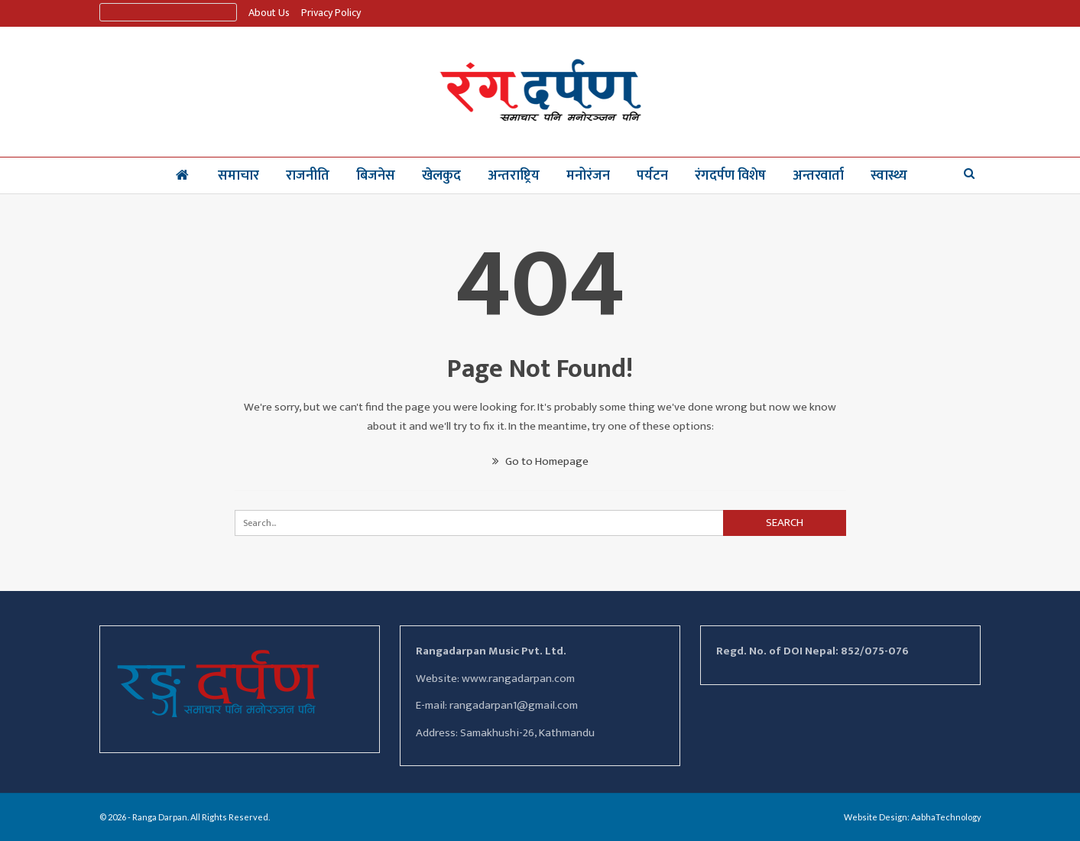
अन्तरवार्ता (818, 175)
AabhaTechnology (946, 817)
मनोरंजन (588, 175)
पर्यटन (652, 175)
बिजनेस (375, 175)
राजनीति (307, 175)
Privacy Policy (331, 12)
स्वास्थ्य (889, 175)
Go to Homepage (540, 461)
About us (269, 12)
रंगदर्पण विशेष (730, 175)
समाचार (238, 175)
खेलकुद (441, 175)
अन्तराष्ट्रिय (514, 175)
